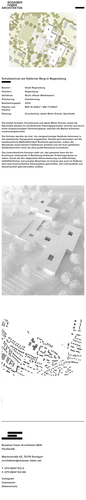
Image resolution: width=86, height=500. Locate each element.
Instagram (8, 478)
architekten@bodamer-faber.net (21, 460)
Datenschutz (9, 486)
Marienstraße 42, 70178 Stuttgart (22, 456)
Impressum (8, 482)
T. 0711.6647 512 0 (13, 468)
